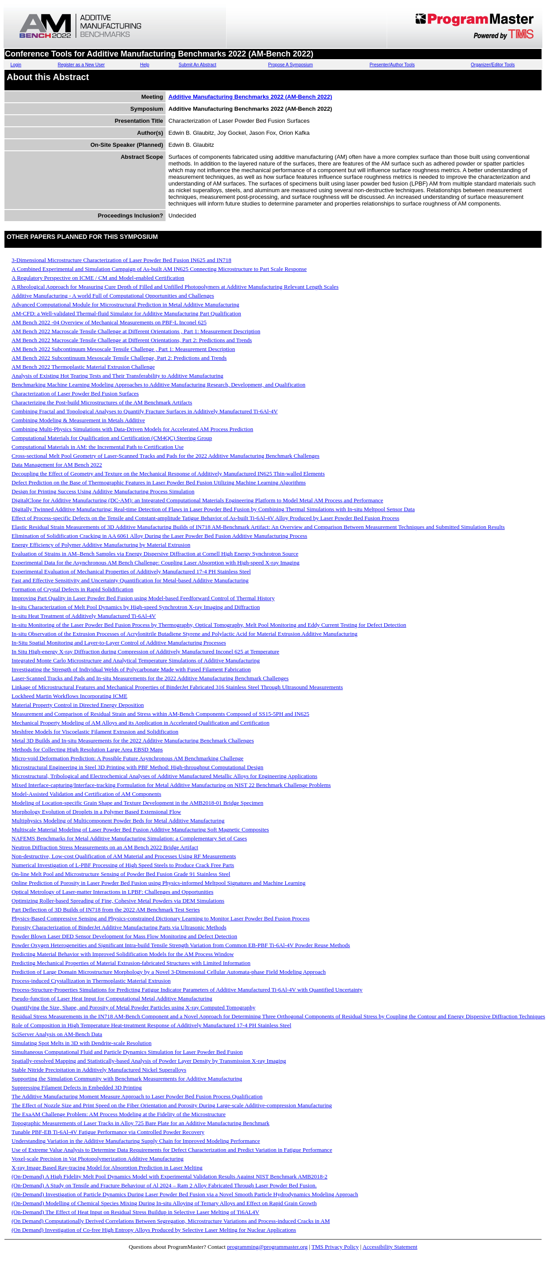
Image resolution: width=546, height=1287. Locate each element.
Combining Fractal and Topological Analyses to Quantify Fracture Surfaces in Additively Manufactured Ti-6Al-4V (145, 411)
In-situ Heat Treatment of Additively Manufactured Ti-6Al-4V (84, 616)
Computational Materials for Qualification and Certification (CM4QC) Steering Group (112, 438)
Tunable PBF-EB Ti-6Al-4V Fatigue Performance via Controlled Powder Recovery (108, 1132)
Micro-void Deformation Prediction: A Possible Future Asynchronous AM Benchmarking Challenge (127, 758)
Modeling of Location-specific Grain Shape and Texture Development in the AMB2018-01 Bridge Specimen (137, 802)
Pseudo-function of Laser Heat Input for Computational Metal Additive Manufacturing (112, 998)
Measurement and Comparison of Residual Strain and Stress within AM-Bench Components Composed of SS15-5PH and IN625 (160, 713)
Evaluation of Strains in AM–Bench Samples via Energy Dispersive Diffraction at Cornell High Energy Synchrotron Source (155, 553)
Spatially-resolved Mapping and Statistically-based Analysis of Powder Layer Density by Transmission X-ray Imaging (149, 1060)
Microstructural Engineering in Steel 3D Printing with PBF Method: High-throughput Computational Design (137, 767)
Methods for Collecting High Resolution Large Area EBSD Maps (87, 749)
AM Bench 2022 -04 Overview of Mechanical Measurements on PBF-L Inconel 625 (109, 322)
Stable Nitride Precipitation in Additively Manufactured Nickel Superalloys (99, 1069)
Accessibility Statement (390, 1246)
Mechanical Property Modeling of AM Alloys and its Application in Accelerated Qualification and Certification (140, 722)
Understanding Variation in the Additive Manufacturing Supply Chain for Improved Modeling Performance (136, 1141)
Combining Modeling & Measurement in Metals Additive (78, 420)
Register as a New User (81, 64)
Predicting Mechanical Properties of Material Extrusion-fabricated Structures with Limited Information (131, 963)
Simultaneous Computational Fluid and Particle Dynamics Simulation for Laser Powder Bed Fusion (127, 1052)
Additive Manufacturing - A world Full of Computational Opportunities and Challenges (113, 295)
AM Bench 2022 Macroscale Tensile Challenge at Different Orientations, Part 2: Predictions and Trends (132, 340)
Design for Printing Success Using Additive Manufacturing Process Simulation (103, 491)
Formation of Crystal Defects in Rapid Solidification (72, 589)
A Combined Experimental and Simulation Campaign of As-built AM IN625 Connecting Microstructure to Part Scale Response (159, 269)
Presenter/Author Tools (392, 64)
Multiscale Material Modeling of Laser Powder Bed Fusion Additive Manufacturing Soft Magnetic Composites (140, 829)
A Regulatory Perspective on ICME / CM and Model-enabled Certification (98, 277)
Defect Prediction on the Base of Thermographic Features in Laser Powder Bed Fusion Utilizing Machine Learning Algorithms (159, 482)
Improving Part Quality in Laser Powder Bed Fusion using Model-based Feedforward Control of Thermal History (143, 598)
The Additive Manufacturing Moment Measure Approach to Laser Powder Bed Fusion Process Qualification (137, 1096)
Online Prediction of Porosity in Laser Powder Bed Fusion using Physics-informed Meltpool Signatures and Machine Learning (158, 883)
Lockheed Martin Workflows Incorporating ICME (69, 696)
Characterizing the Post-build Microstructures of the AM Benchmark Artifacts (102, 402)
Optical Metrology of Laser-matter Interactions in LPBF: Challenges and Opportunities (113, 891)
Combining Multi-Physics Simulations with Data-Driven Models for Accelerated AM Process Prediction (132, 429)
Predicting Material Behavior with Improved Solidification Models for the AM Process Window (123, 954)
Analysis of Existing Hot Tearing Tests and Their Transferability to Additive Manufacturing (117, 375)
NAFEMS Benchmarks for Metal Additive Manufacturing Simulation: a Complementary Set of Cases (129, 838)
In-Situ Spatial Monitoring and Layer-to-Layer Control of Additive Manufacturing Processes (119, 642)
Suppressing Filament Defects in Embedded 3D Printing (77, 1087)
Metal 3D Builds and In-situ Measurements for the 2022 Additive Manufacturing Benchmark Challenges (133, 740)
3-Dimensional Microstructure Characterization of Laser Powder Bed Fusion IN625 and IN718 (121, 260)
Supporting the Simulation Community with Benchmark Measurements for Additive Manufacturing (127, 1078)
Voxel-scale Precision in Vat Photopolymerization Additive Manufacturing (98, 1158)
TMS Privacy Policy (335, 1246)
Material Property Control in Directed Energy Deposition (78, 705)
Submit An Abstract (197, 64)
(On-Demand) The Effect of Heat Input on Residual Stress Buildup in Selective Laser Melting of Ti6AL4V (135, 1212)
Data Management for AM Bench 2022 (57, 464)
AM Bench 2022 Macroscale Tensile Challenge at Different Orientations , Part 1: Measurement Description (136, 331)
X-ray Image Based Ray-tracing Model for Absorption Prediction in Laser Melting (107, 1167)
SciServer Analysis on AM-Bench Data (57, 1034)
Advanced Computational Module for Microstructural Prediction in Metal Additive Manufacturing (125, 304)
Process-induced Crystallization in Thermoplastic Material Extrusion (91, 980)
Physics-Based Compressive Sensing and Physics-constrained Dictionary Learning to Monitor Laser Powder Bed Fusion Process (161, 918)
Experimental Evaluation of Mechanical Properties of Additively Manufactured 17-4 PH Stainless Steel (131, 571)
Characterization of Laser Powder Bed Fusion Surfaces (75, 393)
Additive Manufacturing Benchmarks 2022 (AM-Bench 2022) (250, 96)
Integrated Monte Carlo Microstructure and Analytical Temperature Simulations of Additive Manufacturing (136, 660)
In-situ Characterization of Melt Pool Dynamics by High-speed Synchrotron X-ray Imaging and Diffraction (136, 607)
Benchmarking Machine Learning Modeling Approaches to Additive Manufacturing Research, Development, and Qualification (158, 384)
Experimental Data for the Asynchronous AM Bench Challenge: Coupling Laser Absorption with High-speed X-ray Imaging (155, 562)
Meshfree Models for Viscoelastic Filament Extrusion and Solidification (95, 731)
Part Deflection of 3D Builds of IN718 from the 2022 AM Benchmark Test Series (106, 909)
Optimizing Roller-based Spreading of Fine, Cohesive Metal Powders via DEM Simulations (118, 900)
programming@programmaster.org (267, 1246)
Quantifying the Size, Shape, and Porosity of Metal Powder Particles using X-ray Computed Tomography (133, 1007)
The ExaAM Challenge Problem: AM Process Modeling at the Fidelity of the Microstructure (119, 1114)
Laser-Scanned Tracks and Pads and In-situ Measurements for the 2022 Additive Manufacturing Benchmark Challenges (150, 678)
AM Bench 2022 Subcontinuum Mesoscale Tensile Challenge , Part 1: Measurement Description (123, 349)
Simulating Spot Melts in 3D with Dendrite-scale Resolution (82, 1043)
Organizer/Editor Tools (493, 64)
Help (145, 64)
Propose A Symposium (290, 64)
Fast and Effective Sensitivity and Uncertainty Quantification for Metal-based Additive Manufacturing (130, 580)
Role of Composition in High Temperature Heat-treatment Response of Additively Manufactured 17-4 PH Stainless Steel (151, 1025)
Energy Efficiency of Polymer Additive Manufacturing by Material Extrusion (101, 544)
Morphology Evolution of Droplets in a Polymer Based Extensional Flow (96, 811)
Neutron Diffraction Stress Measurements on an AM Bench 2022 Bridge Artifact (105, 847)
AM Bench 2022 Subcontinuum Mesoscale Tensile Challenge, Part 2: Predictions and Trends (119, 358)
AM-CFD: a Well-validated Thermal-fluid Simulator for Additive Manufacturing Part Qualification (126, 313)
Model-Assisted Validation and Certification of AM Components (86, 794)
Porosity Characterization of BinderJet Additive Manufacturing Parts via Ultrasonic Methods (119, 927)
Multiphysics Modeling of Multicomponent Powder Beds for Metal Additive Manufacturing (118, 820)
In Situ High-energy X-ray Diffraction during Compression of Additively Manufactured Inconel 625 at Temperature (145, 651)
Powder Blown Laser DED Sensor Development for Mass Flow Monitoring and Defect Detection (124, 936)
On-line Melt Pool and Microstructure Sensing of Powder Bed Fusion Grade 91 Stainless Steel (121, 874)
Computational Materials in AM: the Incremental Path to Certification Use (98, 447)
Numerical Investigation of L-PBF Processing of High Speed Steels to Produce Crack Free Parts (123, 865)
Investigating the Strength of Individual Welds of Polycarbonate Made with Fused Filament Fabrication (131, 669)
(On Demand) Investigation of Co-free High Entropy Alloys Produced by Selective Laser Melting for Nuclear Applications (154, 1229)
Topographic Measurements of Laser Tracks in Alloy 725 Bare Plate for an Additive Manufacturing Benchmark (141, 1123)
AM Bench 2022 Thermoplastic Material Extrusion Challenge (83, 366)
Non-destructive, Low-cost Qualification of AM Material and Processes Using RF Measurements (124, 856)
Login (15, 64)
